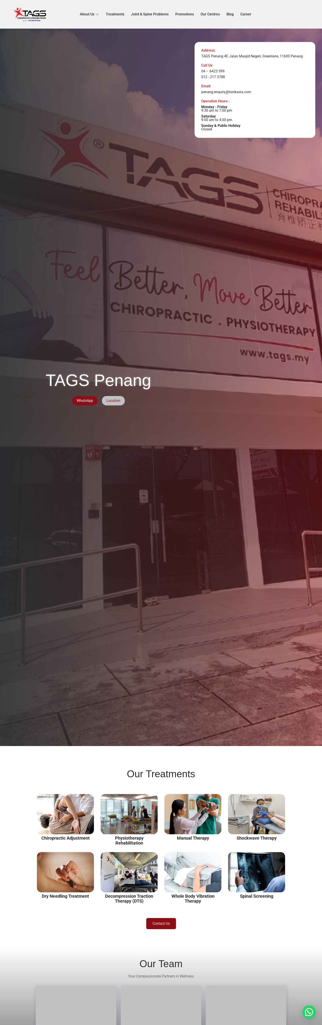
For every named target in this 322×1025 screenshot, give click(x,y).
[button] (309, 1012)
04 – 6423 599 (213, 71)
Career (245, 14)
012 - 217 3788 (213, 77)
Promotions (184, 14)
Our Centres (210, 14)
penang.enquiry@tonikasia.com (226, 92)
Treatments (115, 14)
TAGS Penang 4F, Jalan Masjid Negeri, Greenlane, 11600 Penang (252, 56)
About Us (89, 14)
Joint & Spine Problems (150, 14)
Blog (230, 14)
